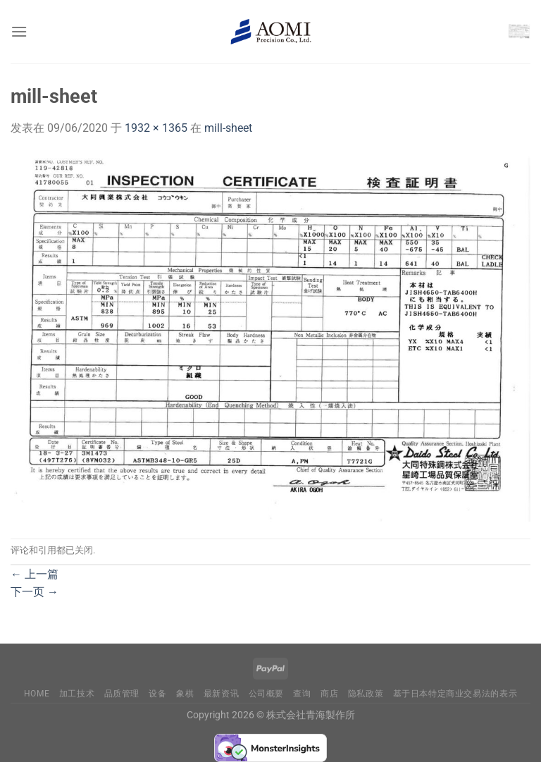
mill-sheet (228, 128)
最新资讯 (221, 694)
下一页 (34, 591)
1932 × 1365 (156, 128)
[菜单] (19, 31)
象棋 (185, 694)
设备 (157, 694)
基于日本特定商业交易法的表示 (455, 694)
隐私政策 (365, 694)
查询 (302, 694)
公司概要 (266, 694)
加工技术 (76, 694)
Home (36, 694)
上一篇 (34, 574)
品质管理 (121, 694)
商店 (329, 694)
